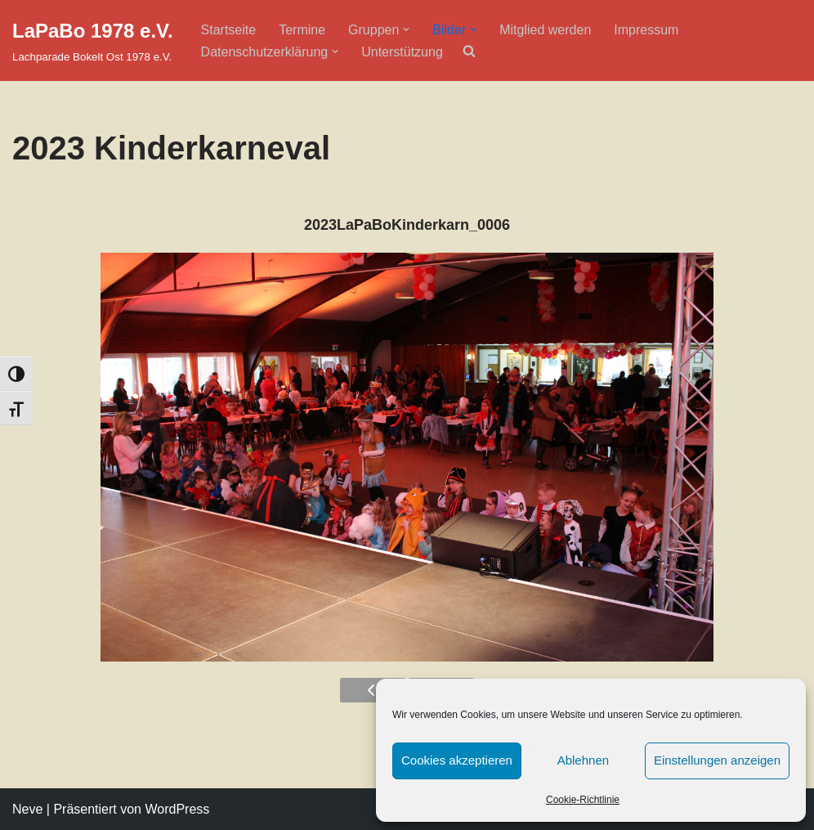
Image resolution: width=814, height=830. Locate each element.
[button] (406, 29)
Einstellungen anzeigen (717, 760)
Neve (27, 809)
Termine (302, 30)
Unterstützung (402, 52)
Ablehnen (583, 760)
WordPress (177, 809)
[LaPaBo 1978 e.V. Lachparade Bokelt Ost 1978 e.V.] (92, 40)
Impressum (646, 30)
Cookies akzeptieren (456, 760)
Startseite (229, 30)
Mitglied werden (545, 30)
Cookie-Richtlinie (582, 799)
